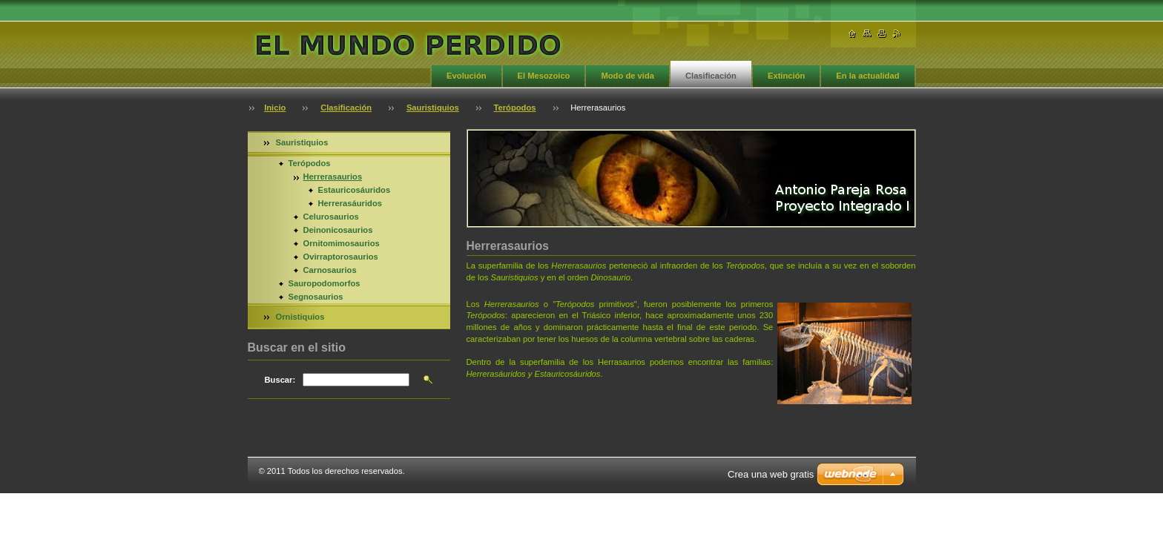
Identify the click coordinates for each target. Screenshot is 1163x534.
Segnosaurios (316, 296)
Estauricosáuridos (354, 189)
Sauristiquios (432, 107)
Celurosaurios (331, 216)
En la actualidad (867, 75)
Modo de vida (627, 75)
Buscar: (280, 379)
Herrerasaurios (333, 176)
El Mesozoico (544, 75)
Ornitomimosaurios (341, 243)
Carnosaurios (330, 270)
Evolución (466, 75)
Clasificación (711, 75)
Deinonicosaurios (338, 229)
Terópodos (515, 107)
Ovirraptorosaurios (340, 256)
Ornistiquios (300, 316)
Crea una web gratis (771, 474)
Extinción (786, 75)
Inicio (275, 107)
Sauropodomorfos (324, 283)
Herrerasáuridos (350, 203)
